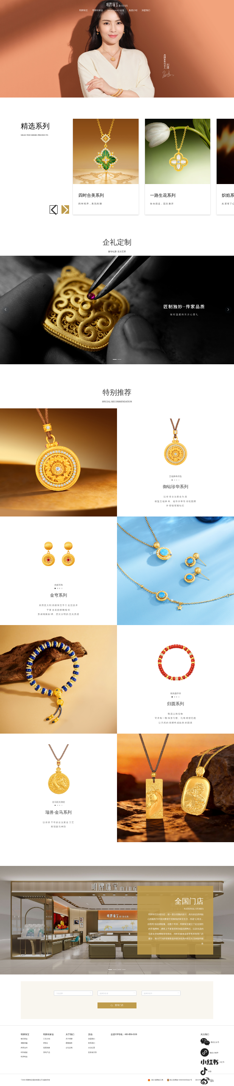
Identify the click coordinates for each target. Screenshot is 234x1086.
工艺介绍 (46, 1039)
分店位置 (91, 1048)
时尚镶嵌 (24, 1052)
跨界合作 (24, 1048)
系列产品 (46, 1052)
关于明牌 (69, 1039)
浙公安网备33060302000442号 (181, 1080)
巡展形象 (46, 1048)
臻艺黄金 (24, 1039)
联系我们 (91, 1043)
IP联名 (45, 1043)
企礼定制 (69, 1048)
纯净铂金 (24, 1056)
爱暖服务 (69, 1043)
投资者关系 (92, 1052)
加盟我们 (91, 1039)
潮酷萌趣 (24, 1043)
